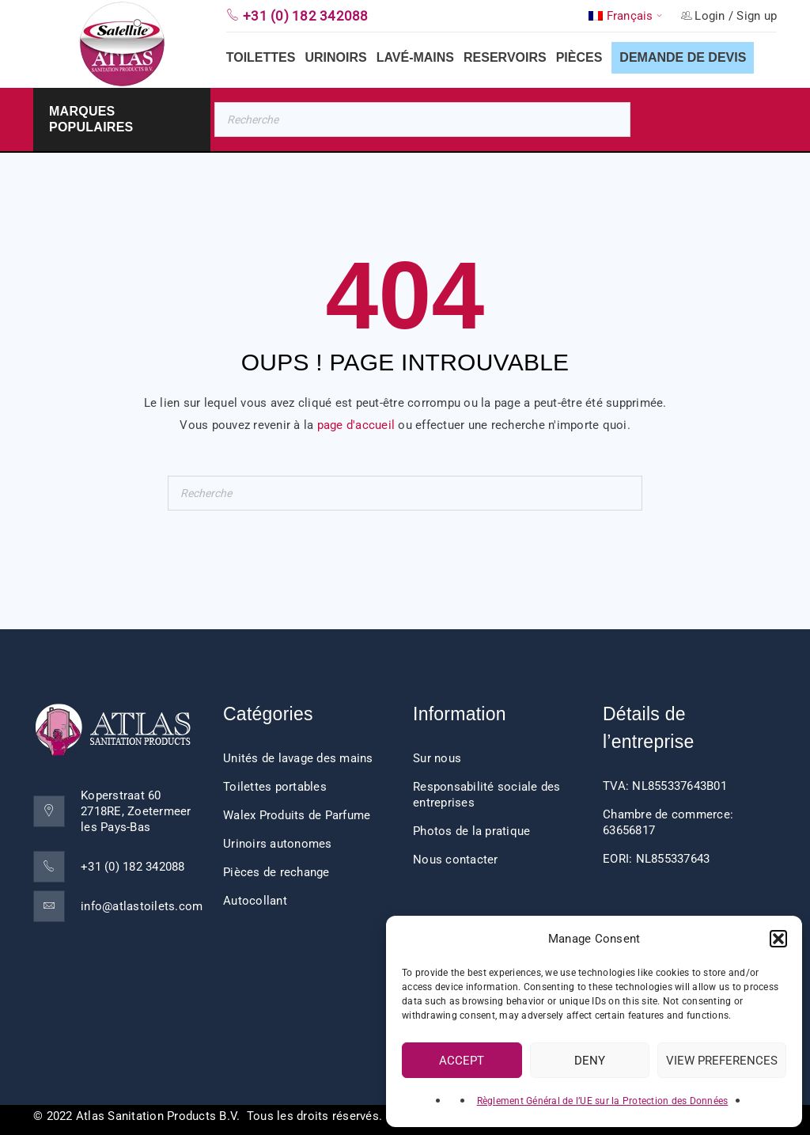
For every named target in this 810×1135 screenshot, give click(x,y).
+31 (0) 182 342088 (133, 867)
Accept (461, 1060)
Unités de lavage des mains (298, 758)
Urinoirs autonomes (277, 844)
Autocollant (255, 901)
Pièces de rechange (276, 872)
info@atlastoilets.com (141, 906)
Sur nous (437, 758)
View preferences (722, 1060)
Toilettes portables (275, 787)
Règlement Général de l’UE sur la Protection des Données (603, 1101)
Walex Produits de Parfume (296, 815)
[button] (778, 939)
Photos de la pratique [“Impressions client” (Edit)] (471, 831)
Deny (589, 1060)
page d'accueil (356, 425)
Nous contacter (455, 859)
